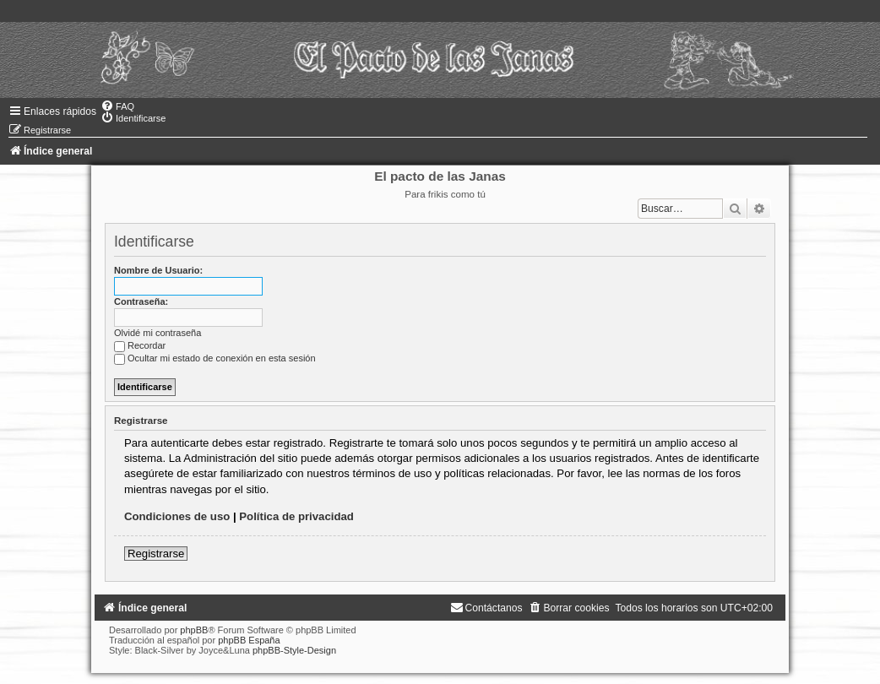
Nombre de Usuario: (158, 270)
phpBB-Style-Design (294, 650)
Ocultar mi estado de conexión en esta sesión (215, 358)
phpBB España (249, 640)
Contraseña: (141, 301)
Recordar (140, 345)
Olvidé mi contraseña (157, 333)
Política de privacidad (296, 516)
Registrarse (156, 553)
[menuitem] (117, 106)
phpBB (194, 630)
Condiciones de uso (177, 516)
